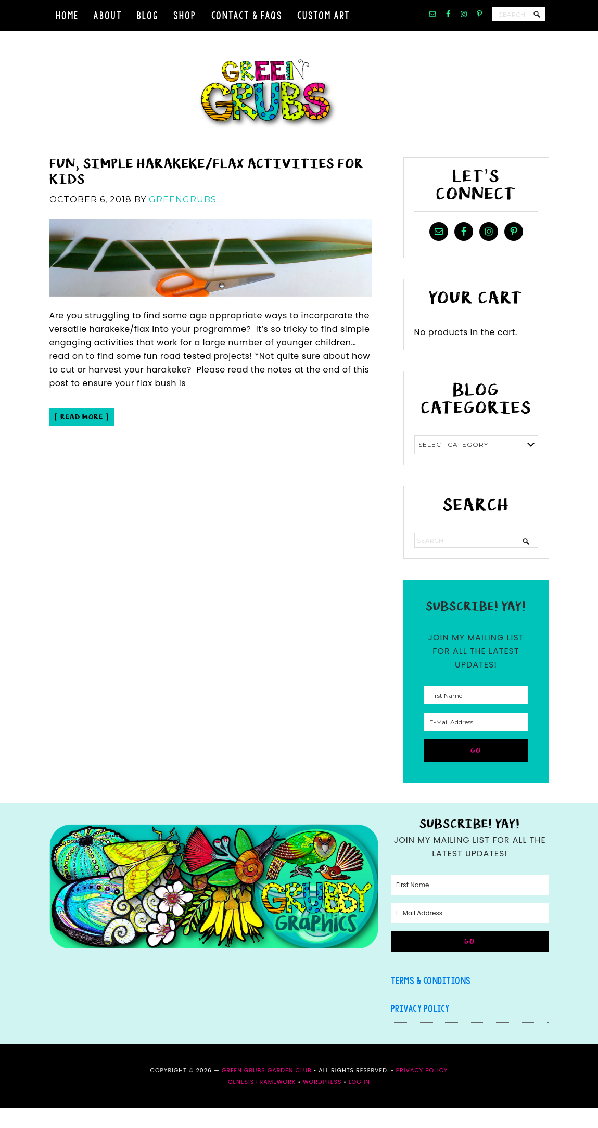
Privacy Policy (420, 1028)
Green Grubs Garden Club (299, 104)
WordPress (322, 1101)
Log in (359, 1101)
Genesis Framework (262, 1101)
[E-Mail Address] (476, 742)
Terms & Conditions (431, 1000)
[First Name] (476, 715)
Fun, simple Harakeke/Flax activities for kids (206, 191)
